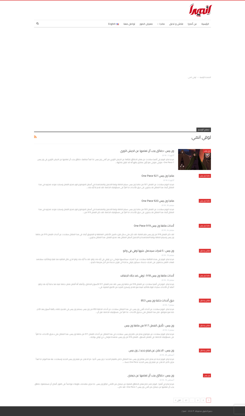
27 (186, 400)
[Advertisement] (122, 51)
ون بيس (207, 151)
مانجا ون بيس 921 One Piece (158, 175)
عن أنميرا (192, 23)
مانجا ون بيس (205, 175)
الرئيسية (205, 23)
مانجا (162, 23)
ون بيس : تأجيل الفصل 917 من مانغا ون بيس (149, 325)
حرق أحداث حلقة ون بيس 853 (157, 300)
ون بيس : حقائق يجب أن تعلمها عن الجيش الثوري (147, 150)
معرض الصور (146, 23)
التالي (178, 400)
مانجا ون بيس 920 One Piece (158, 200)
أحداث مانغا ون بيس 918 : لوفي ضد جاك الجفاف (147, 275)
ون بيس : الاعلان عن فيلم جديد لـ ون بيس (151, 350)
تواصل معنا (129, 23)
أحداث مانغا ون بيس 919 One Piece (154, 225)
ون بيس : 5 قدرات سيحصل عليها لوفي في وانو (148, 250)
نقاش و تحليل (176, 23)
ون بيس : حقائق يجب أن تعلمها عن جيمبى (151, 375)
